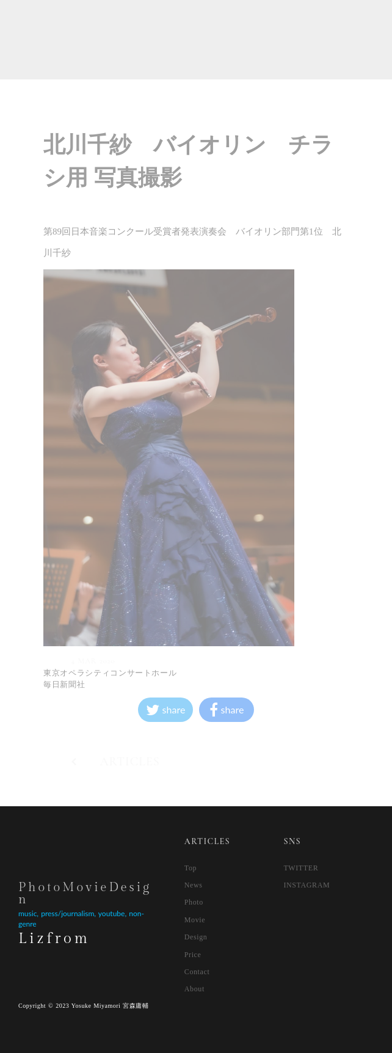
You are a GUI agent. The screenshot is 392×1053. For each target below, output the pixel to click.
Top (190, 868)
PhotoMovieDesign (84, 893)
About (194, 989)
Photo (193, 902)
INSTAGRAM (306, 885)
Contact (197, 971)
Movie (194, 920)
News (193, 885)
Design (196, 937)
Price (192, 954)
